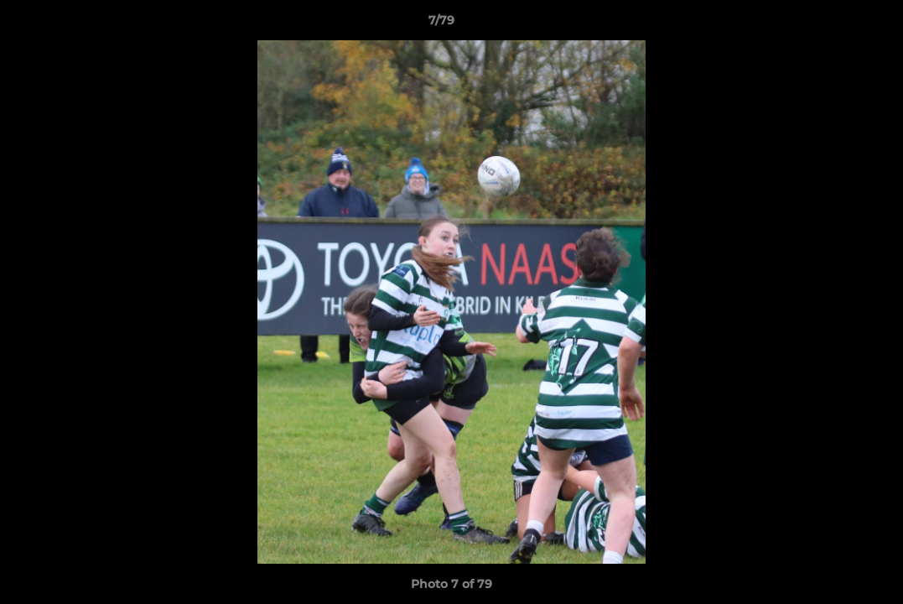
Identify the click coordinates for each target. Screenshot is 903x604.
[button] (833, 24)
